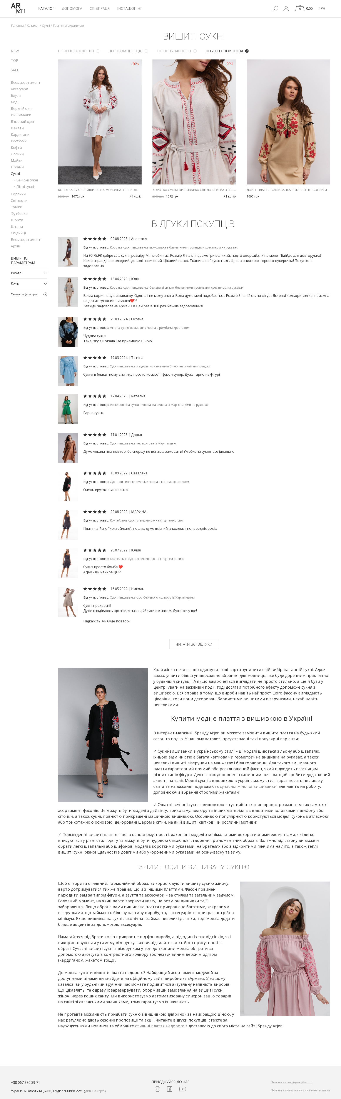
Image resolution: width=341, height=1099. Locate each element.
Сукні (15, 173)
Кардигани (20, 134)
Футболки (19, 213)
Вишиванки (21, 115)
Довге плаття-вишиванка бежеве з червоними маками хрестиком (288, 189)
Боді (14, 102)
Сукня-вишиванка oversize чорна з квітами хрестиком (149, 482)
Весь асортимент (25, 82)
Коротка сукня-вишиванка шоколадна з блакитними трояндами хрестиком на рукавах (173, 247)
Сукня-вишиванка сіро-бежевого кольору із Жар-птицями (152, 597)
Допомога (72, 8)
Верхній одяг (22, 108)
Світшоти (19, 200)
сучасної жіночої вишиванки (248, 786)
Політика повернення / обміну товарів (300, 1090)
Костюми (19, 141)
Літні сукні (25, 186)
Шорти (17, 220)
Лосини (17, 154)
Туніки (16, 207)
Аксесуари (19, 89)
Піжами (17, 167)
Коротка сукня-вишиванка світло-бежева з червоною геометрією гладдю (194, 189)
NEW (15, 51)
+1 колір (135, 196)
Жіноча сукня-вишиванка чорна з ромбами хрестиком (149, 328)
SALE (15, 70)
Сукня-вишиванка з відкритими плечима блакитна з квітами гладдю (160, 366)
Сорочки (18, 194)
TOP (14, 60)
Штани (17, 226)
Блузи (16, 95)
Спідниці (18, 233)
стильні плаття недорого (159, 1025)
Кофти (16, 147)
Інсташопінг (129, 8)
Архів (15, 246)
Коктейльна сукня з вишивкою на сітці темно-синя (147, 520)
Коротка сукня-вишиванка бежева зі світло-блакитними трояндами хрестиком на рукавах (176, 287)
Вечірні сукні (27, 180)
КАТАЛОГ (46, 8)
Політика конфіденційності (292, 1082)
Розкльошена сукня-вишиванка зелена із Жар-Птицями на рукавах (159, 405)
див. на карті (95, 1091)
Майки (16, 160)
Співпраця (100, 8)
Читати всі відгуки (194, 644)
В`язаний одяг (23, 121)
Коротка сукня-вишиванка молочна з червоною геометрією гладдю (100, 189)
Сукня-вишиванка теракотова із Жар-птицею (143, 443)
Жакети (17, 128)
